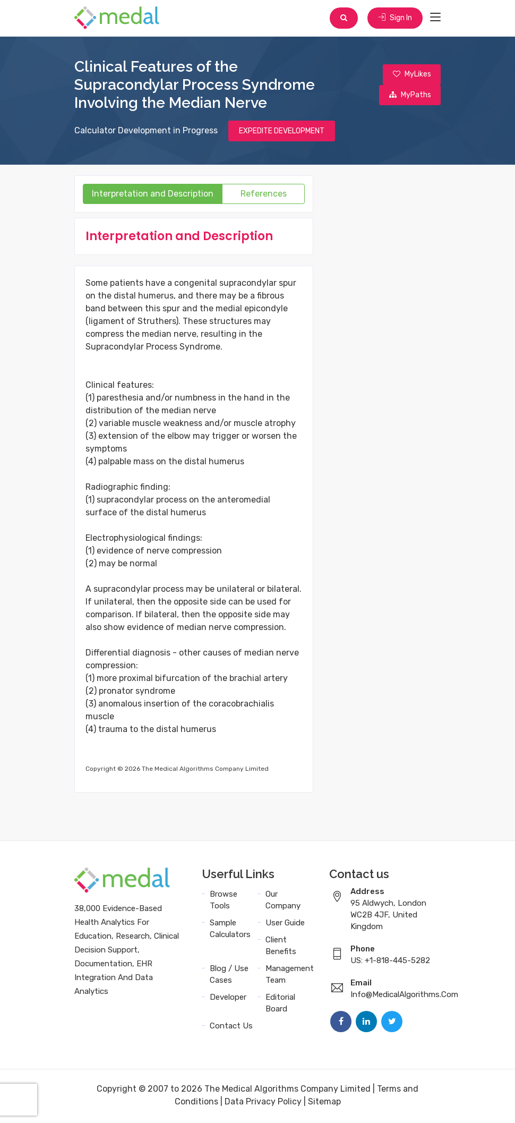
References (264, 195)
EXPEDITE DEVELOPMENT (281, 132)
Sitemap (324, 1103)
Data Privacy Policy (263, 1103)
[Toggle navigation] (435, 18)
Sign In (394, 18)
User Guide (285, 924)
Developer (228, 998)
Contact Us (231, 1027)
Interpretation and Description (152, 195)
